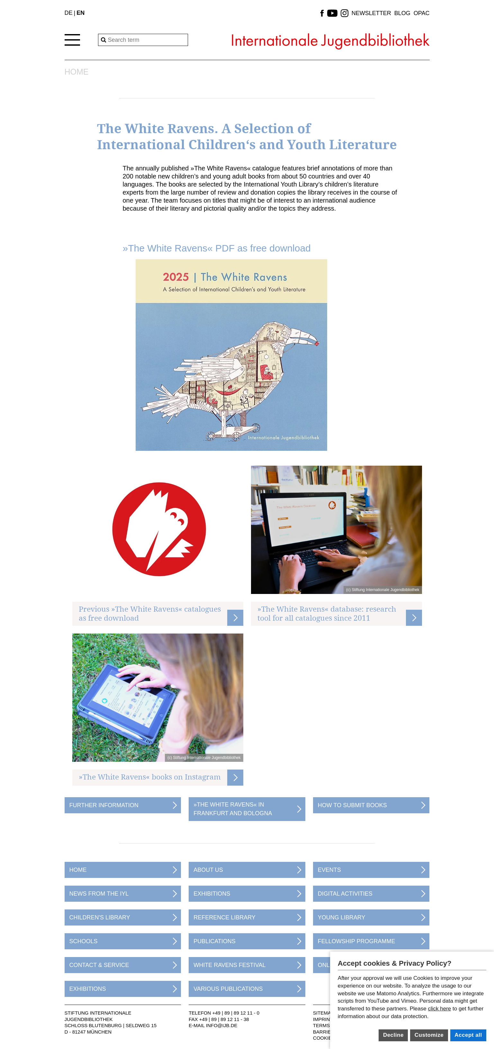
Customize (429, 1035)
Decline (393, 1035)
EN (80, 13)
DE (69, 13)
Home (77, 72)
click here (439, 1009)
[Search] (143, 40)
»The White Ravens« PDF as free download (217, 248)
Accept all (468, 1035)
